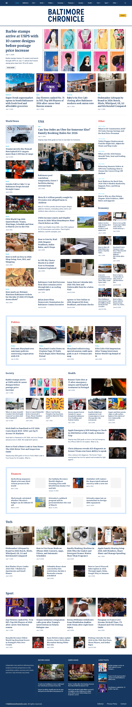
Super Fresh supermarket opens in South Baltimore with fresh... (116, 677)
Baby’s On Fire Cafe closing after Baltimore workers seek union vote (80, 101)
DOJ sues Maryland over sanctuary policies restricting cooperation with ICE (22, 352)
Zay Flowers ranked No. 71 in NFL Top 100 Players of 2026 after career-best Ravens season (19, 624)
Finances (70, 3)
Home (17, 3)
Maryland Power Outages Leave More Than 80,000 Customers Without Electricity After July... (119, 252)
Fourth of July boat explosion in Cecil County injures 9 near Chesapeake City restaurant (96, 416)
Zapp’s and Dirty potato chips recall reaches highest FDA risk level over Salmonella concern (117, 416)
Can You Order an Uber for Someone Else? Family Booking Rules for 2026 (64, 131)
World (41, 3)
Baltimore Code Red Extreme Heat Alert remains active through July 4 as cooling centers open (51, 286)
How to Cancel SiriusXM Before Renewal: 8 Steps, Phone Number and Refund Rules (35, 415)
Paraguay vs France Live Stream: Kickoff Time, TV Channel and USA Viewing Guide (110, 624)
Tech (98, 3)
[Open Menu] (7, 3)
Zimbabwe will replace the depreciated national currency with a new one (97, 481)
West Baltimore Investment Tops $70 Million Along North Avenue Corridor (104, 302)
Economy (60, 3)
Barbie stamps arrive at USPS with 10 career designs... (116, 667)
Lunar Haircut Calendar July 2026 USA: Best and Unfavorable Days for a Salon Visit (80, 286)
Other (114, 3)
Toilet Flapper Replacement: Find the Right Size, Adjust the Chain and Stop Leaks (111, 143)
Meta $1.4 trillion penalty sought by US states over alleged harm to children (55, 200)
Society (80, 3)
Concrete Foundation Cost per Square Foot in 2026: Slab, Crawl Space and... (104, 278)
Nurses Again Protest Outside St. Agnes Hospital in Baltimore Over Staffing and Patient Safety (76, 416)
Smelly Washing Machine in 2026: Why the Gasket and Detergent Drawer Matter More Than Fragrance (80, 552)
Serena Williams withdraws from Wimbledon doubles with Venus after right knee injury (80, 624)
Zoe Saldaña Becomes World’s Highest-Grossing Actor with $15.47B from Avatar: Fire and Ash (59, 483)
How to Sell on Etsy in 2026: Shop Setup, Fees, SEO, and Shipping (19, 259)
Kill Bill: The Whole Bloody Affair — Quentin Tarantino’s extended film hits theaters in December (81, 676)
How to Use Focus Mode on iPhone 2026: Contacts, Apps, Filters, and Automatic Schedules (50, 552)
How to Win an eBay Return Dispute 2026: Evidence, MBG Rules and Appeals (111, 198)
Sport (106, 3)
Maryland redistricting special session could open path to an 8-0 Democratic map (79, 352)
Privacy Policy (112, 704)
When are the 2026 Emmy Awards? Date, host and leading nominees (111, 156)
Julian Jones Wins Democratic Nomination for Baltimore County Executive (51, 302)
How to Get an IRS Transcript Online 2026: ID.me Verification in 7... (119, 225)
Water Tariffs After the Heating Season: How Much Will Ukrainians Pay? (81, 685)
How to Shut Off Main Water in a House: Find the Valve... (103, 250)
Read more (11, 67)
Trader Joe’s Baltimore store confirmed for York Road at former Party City (51, 685)
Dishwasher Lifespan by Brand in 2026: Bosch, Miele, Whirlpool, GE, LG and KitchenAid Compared (19, 552)
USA (33, 3)
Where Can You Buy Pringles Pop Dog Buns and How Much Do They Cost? (54, 415)
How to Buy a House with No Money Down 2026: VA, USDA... (119, 302)
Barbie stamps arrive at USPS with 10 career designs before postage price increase (22, 41)
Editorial (100, 704)
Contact (123, 15)
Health (90, 3)
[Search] (125, 3)
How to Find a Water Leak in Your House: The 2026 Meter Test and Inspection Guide (25, 449)
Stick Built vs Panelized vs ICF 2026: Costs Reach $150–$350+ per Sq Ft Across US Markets (23, 431)
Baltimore (25, 3)
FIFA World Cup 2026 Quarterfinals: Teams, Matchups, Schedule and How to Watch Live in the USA (20, 223)
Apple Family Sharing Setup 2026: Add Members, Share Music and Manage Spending (112, 551)
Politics (50, 3)
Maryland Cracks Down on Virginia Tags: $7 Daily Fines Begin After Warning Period (52, 352)
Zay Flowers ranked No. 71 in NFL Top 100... (116, 688)
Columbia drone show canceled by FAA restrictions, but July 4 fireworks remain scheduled (56, 571)
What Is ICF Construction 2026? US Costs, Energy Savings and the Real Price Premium (111, 131)
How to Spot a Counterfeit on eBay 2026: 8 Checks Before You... (118, 278)
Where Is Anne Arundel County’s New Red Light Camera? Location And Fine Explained (14, 415)
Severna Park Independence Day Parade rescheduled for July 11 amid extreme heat (51, 677)
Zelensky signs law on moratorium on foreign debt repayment (96, 500)
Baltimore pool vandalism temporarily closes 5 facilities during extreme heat (48, 180)
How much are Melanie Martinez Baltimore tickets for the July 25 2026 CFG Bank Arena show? (20, 296)
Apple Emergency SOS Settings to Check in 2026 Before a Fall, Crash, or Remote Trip (87, 433)
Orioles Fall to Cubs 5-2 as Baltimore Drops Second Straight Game (18, 186)
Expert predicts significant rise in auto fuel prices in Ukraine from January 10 (51, 690)
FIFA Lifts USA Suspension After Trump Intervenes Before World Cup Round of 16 (108, 352)
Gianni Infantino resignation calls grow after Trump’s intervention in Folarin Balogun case (50, 624)
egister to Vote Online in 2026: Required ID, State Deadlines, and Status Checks (80, 302)
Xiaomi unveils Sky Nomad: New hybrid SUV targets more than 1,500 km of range (19, 151)
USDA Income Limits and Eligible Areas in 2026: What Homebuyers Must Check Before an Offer (56, 220)
